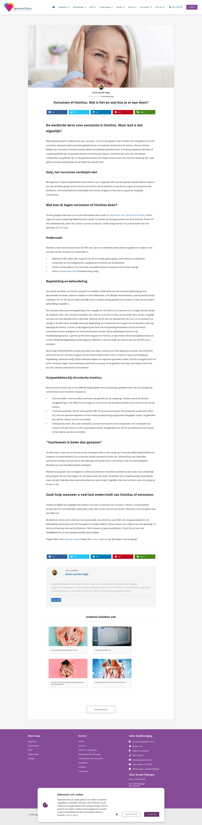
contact (95, 539)
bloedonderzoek (68, 271)
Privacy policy (72, 815)
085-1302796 (138, 755)
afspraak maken (72, 539)
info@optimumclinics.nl (142, 760)
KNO (61, 227)
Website (56, 600)
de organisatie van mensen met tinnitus (125, 215)
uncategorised (108, 96)
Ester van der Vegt (101, 92)
